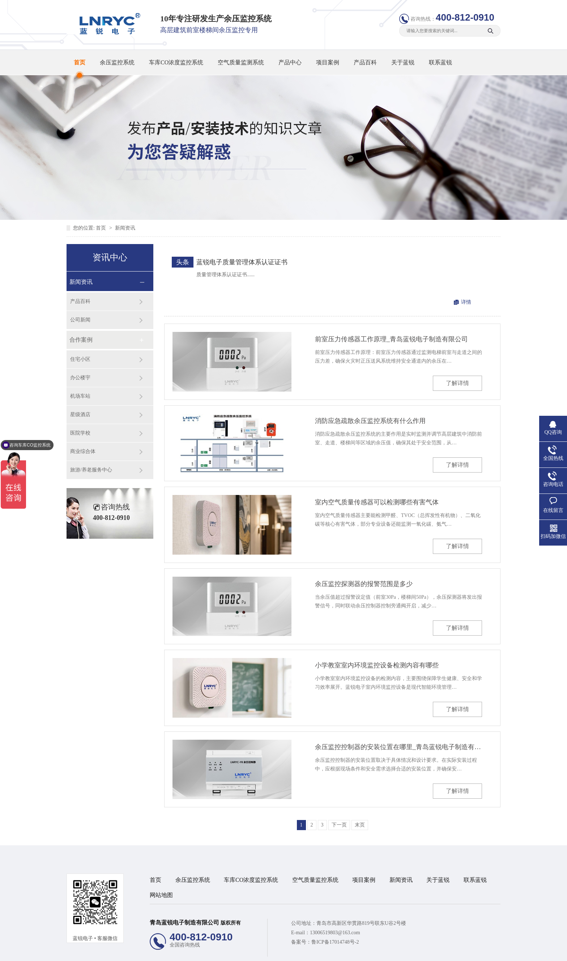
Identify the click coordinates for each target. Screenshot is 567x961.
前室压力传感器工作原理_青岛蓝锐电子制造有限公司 (391, 339)
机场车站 (80, 396)
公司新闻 (80, 320)
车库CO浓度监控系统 (176, 62)
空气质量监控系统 (315, 880)
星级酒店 (80, 414)
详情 (466, 302)
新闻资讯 (125, 228)
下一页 (339, 825)
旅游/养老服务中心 (91, 470)
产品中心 (290, 62)
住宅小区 (80, 359)
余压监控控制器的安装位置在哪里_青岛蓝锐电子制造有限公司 (398, 747)
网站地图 (161, 895)
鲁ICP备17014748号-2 (335, 942)
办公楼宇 (80, 377)
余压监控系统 (117, 62)
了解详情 (457, 383)
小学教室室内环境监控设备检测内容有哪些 (377, 665)
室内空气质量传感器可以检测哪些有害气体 (377, 502)
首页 (79, 62)
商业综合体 (82, 451)
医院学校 (80, 433)
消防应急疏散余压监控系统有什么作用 (370, 420)
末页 (360, 825)
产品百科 (365, 62)
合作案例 (81, 340)
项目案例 (327, 62)
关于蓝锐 (402, 62)
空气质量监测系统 (241, 62)
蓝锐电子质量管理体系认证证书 (241, 262)
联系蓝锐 (440, 62)
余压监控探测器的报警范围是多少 (364, 584)
